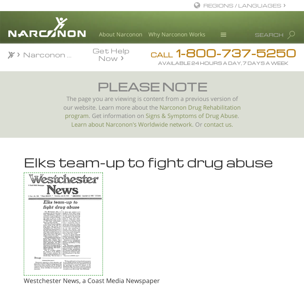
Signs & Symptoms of (175, 116)
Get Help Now (111, 54)
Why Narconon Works (176, 34)
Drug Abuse (221, 116)
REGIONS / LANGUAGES (242, 5)
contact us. (218, 124)
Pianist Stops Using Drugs (66, 216)
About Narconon (120, 34)
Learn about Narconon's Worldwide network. (132, 124)
